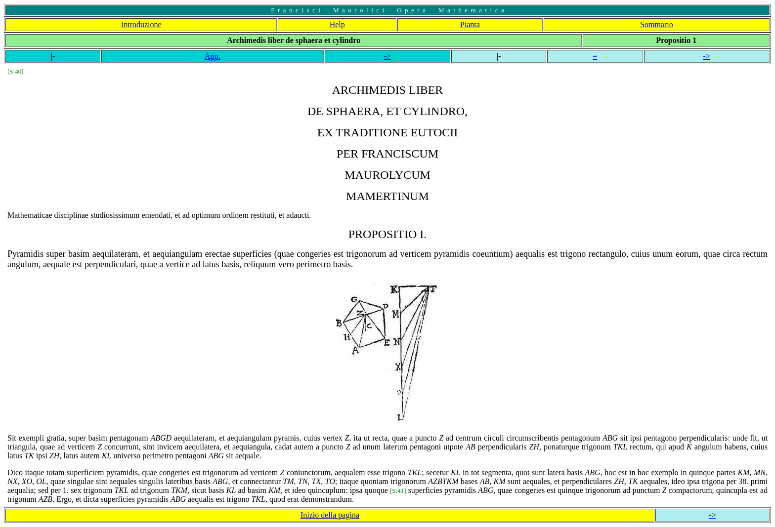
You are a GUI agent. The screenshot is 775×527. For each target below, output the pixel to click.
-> (387, 56)
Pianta (470, 24)
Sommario (656, 24)
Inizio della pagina (330, 515)
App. (212, 56)
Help (337, 24)
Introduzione (141, 24)
